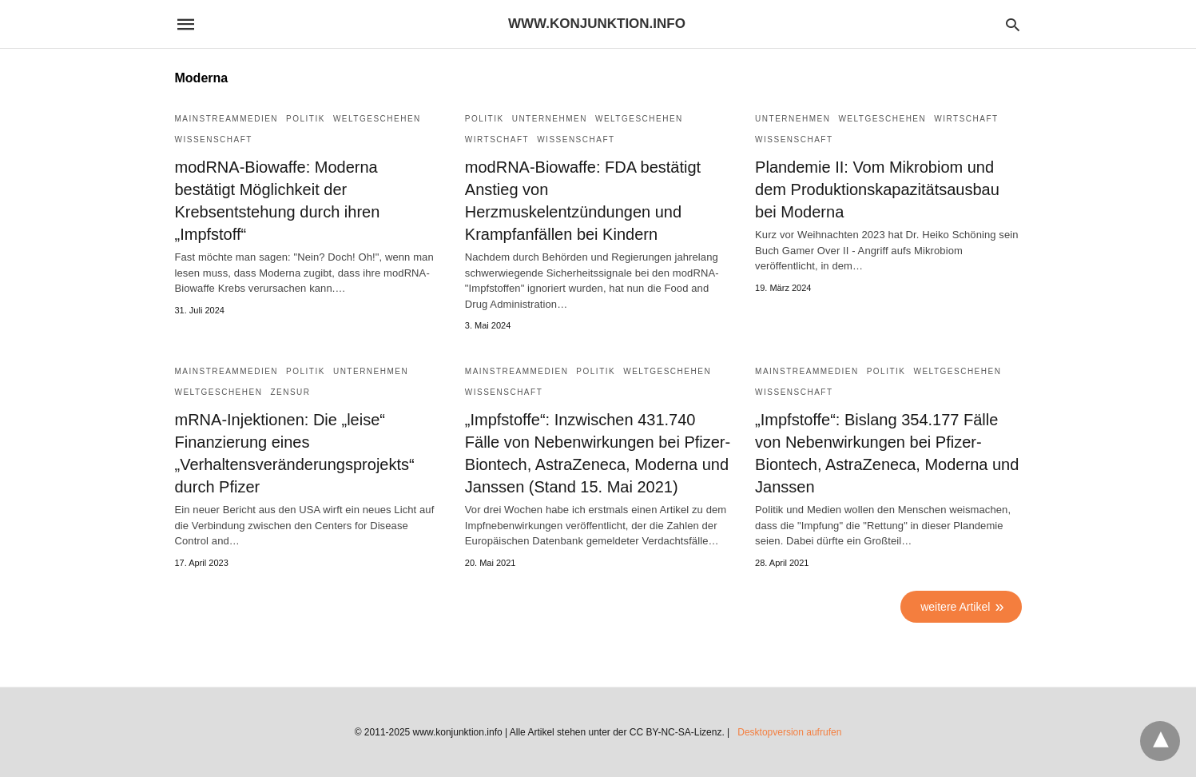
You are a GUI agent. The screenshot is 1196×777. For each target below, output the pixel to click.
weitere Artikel (955, 606)
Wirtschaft (497, 139)
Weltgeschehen (377, 118)
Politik (305, 118)
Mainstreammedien (227, 118)
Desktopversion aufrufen (789, 732)
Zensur (290, 392)
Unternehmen (549, 118)
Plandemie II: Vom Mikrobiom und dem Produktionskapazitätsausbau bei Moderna (877, 189)
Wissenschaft (213, 139)
